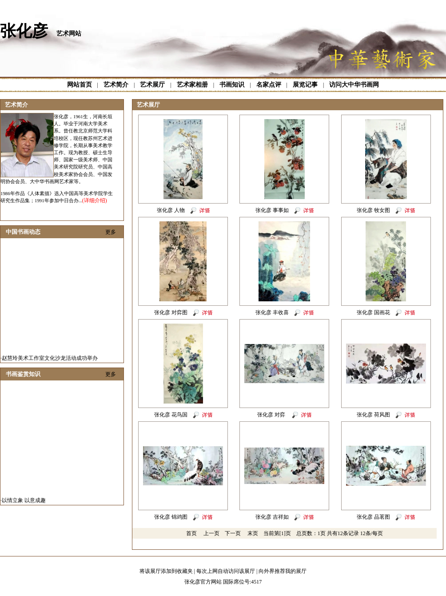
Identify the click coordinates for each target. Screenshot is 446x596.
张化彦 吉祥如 (272, 517)
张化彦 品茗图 (373, 517)
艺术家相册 (192, 84)
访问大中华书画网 (354, 84)
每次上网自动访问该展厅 (225, 571)
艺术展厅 (152, 84)
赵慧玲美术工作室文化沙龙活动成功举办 (50, 360)
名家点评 (268, 84)
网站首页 (79, 84)
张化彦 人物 (171, 210)
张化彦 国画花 (373, 312)
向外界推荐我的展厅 (283, 571)
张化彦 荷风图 (373, 415)
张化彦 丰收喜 (272, 312)
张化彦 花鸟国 (170, 415)
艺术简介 (116, 84)
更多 (110, 232)
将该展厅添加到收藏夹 (166, 571)
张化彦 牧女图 (373, 210)
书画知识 (231, 84)
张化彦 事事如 (272, 210)
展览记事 (305, 84)
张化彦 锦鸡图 (170, 517)
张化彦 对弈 (272, 415)
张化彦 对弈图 (170, 312)
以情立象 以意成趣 (24, 502)
